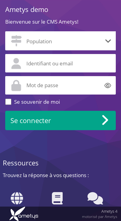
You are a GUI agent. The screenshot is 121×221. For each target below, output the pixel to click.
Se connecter (30, 120)
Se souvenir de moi (37, 101)
